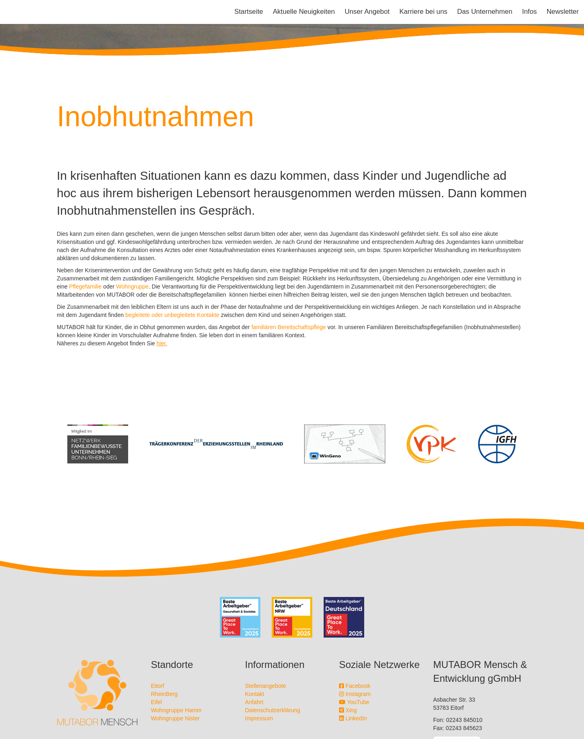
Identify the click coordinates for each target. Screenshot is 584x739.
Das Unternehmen (484, 11)
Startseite (248, 11)
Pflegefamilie (85, 286)
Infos (529, 11)
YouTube (354, 702)
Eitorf (157, 686)
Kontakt (254, 694)
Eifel (156, 702)
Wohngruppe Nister (175, 718)
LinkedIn (353, 718)
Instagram (355, 694)
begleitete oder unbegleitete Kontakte (172, 315)
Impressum (259, 718)
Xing (348, 710)
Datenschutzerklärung (272, 710)
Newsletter (563, 11)
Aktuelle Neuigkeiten (304, 11)
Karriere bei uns (423, 11)
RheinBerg (164, 694)
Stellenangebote (265, 686)
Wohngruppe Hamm (176, 710)
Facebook (354, 686)
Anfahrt (254, 702)
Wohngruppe (132, 286)
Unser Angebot (367, 11)
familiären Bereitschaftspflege (288, 327)
